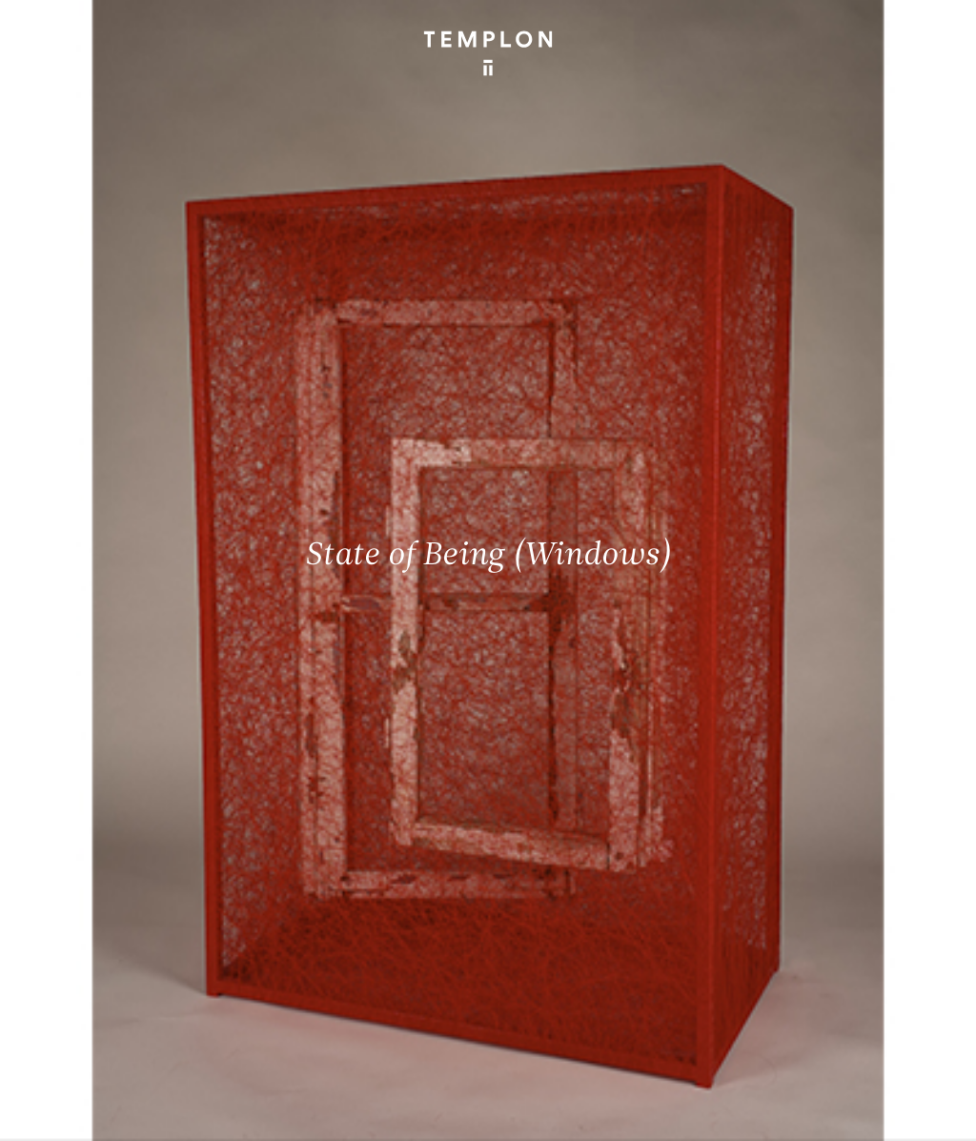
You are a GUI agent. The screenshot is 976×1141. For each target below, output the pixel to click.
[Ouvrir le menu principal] (937, 28)
